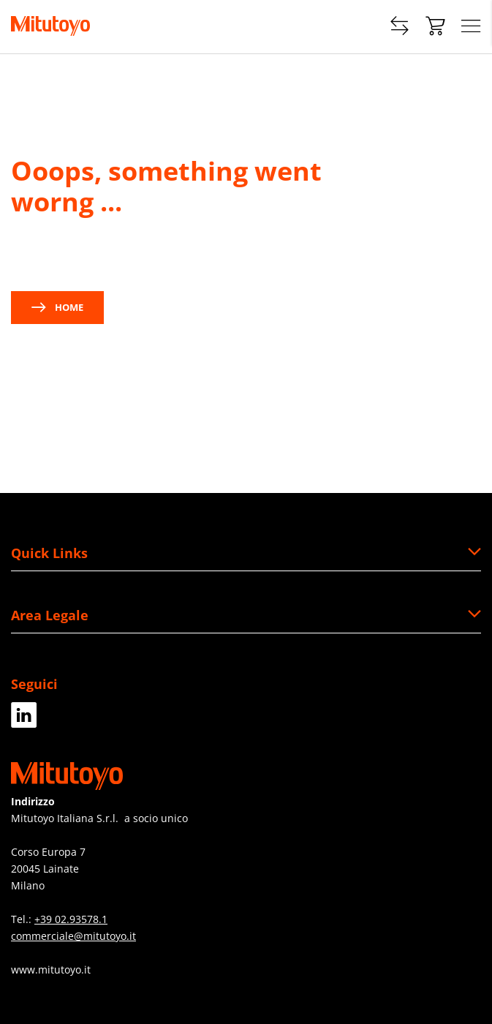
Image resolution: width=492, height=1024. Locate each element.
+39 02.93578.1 (70, 919)
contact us (155, 254)
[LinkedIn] (24, 722)
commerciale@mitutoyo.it (73, 936)
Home (57, 307)
